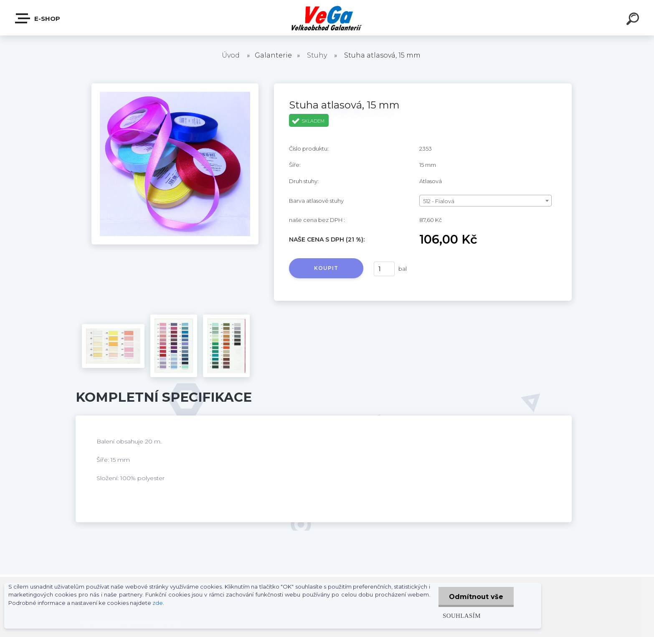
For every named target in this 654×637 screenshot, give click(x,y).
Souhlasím (462, 615)
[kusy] (384, 269)
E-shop (38, 18)
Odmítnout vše (476, 597)
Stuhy (317, 55)
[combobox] (485, 200)
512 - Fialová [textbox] (438, 201)
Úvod (231, 55)
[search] (633, 20)
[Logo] (327, 18)
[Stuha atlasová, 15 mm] (175, 86)
